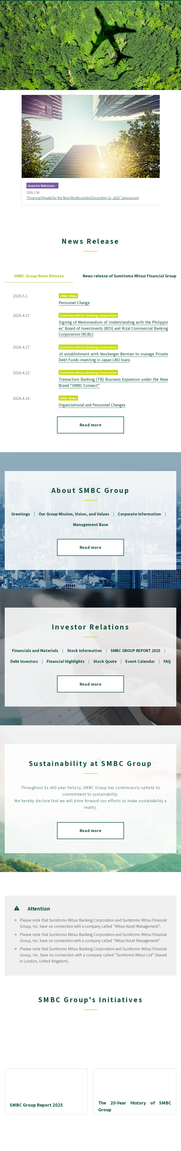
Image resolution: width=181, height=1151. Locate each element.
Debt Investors (24, 661)
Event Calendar (140, 661)
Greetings (20, 514)
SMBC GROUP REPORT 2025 (135, 650)
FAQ (167, 661)
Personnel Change (74, 302)
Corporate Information (139, 514)
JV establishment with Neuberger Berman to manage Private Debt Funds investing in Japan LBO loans (113, 356)
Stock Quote (105, 661)
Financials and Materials (35, 650)
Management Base (90, 524)
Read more (91, 425)
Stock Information (84, 650)
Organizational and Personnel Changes (92, 405)
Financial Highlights (66, 661)
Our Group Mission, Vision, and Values (74, 514)
